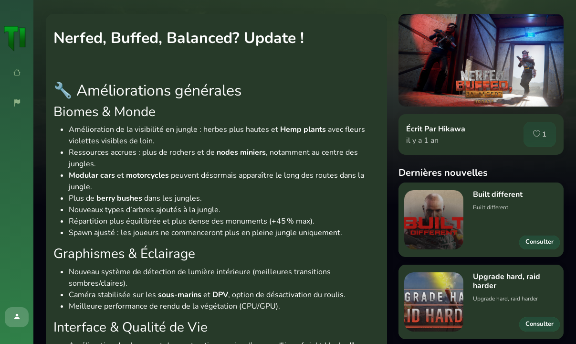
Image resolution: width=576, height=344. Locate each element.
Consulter (539, 241)
